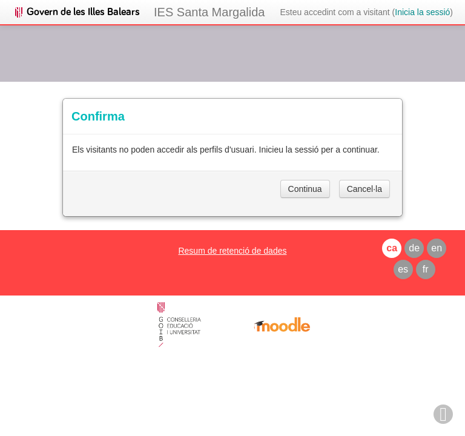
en (436, 248)
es (403, 269)
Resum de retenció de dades (232, 251)
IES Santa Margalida (209, 12)
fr (426, 269)
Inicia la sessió (422, 12)
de (414, 248)
